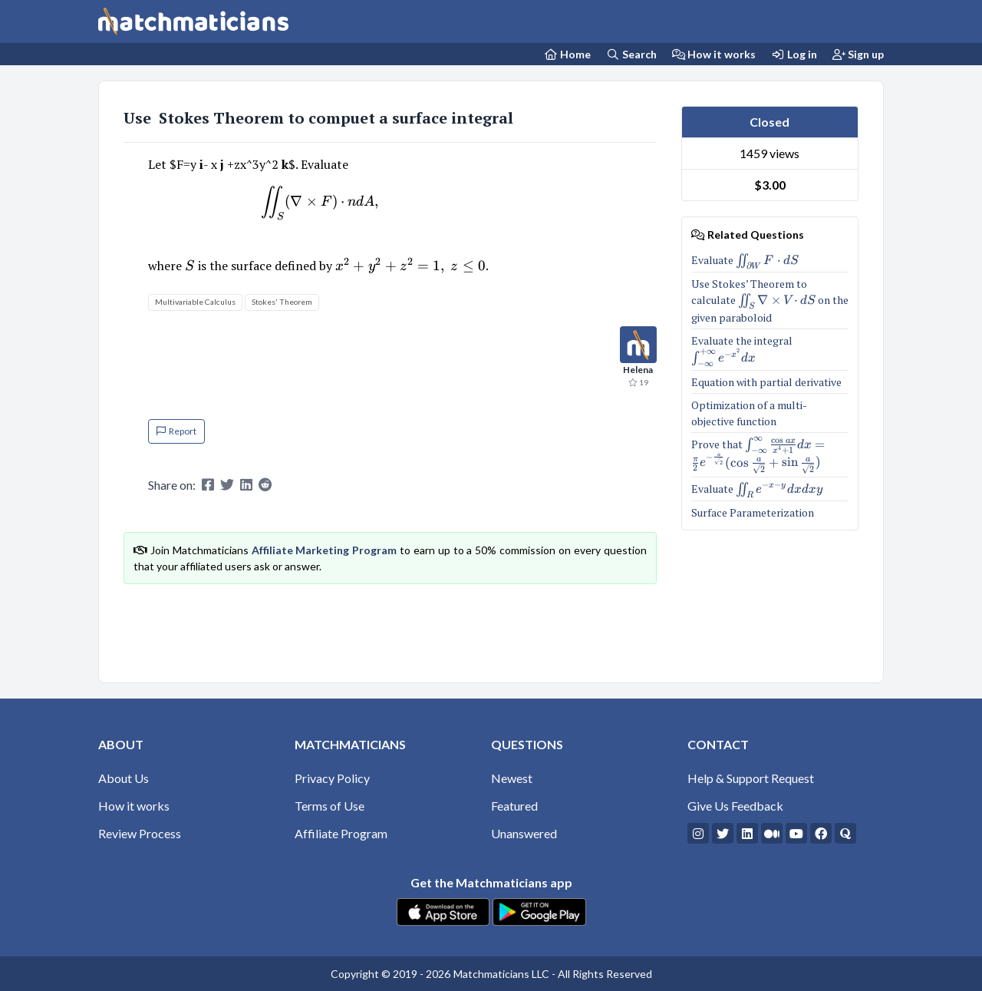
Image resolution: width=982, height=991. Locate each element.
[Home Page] (568, 54)
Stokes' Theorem (282, 301)
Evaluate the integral (770, 349)
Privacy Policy (332, 778)
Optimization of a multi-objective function (749, 413)
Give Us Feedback (735, 805)
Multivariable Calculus (195, 301)
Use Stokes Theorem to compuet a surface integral (320, 117)
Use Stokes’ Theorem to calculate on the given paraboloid (770, 300)
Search (631, 54)
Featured (514, 805)
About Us (123, 778)
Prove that (770, 455)
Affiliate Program (341, 833)
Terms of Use (329, 805)
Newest (511, 778)
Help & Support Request (750, 778)
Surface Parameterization (752, 512)
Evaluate (745, 260)
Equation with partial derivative (766, 382)
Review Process (139, 833)
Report (176, 431)
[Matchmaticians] (193, 21)
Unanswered (524, 833)
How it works (714, 54)
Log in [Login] (794, 54)
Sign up (858, 54)
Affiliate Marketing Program (324, 550)
